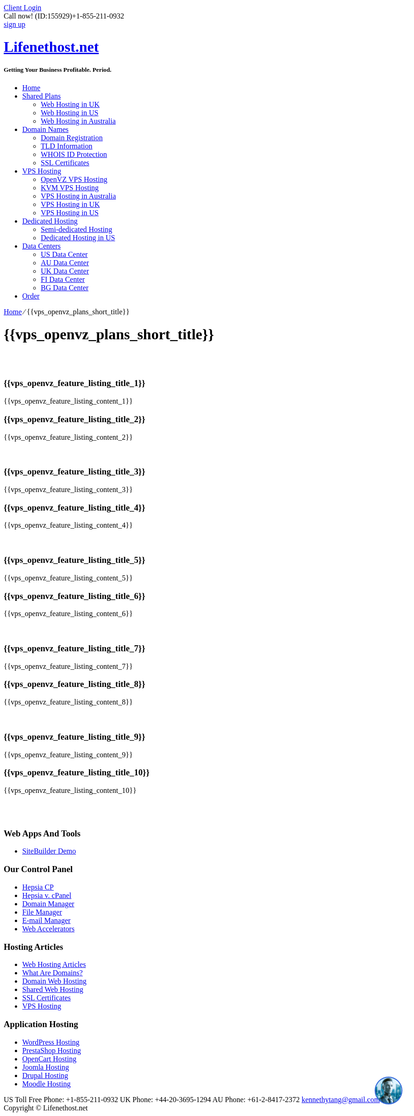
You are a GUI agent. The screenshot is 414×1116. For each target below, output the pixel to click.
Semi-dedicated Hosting (76, 229)
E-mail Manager (46, 920)
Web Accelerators (48, 929)
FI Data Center (63, 279)
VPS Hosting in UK (70, 204)
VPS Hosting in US (70, 213)
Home (31, 88)
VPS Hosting (41, 171)
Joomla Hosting (45, 1067)
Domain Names (45, 129)
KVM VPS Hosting (70, 188)
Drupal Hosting (45, 1075)
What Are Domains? (52, 973)
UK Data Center (65, 271)
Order (30, 296)
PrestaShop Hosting (51, 1050)
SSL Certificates (65, 163)
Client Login (22, 8)
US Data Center (64, 254)
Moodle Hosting (46, 1084)
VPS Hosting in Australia (78, 196)
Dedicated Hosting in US (78, 238)
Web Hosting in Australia (78, 121)
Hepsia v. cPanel (46, 895)
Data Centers (41, 246)
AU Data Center (65, 263)
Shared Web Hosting (52, 989)
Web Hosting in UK (70, 104)
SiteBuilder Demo (49, 851)
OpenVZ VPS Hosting (74, 179)
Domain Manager (48, 904)
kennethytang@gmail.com (340, 1100)
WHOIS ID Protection (74, 154)
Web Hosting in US (70, 113)
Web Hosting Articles (54, 964)
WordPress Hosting (51, 1042)
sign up (14, 24)
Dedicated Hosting (50, 221)
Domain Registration (72, 138)
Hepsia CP (38, 887)
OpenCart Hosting (49, 1059)
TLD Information (67, 146)
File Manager (42, 912)
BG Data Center (64, 288)
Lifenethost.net (51, 46)
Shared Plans (41, 96)
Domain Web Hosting (54, 981)
